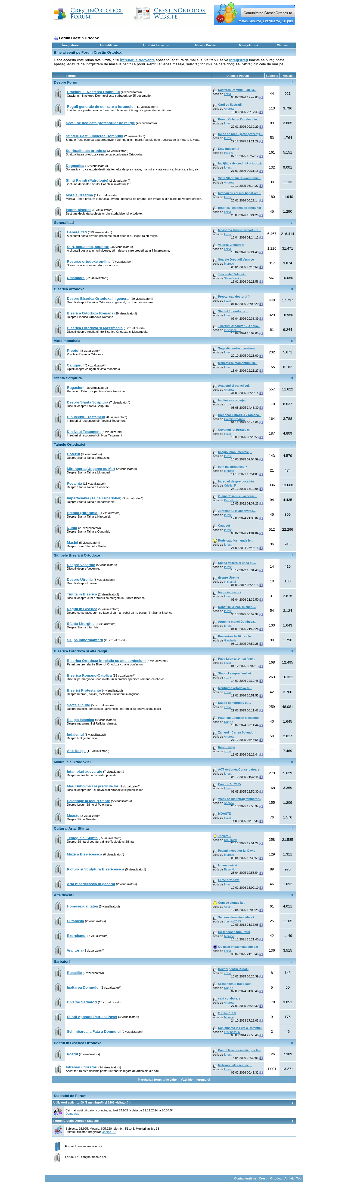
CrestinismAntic (234, 419)
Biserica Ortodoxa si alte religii (80, 651)
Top (299, 1178)
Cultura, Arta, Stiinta (71, 828)
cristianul (230, 581)
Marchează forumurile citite (157, 1079)
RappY (228, 721)
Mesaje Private (205, 45)
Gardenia (230, 640)
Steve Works (232, 278)
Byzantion (230, 869)
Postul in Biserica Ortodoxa (77, 1043)
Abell (227, 906)
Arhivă (289, 1178)
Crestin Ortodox (270, 1178)
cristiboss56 (232, 1032)
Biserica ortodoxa (69, 289)
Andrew (229, 108)
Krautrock (230, 840)
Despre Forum (66, 82)
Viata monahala (67, 341)
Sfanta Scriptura (68, 378)
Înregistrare (70, 45)
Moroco (229, 263)
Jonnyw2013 (232, 921)
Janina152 (109, 1131)
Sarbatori (62, 961)
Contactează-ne (245, 1178)
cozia (227, 94)
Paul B (228, 152)
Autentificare (109, 45)
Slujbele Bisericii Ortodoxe (77, 555)
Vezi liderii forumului (195, 1079)
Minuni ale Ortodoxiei (72, 762)
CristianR (230, 485)
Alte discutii (64, 895)
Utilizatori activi (64, 1102)
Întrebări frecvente (156, 45)
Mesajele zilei (248, 45)
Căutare (282, 45)
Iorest (228, 123)
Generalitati (64, 223)
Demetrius (231, 500)
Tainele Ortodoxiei (69, 444)
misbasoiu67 (232, 330)
